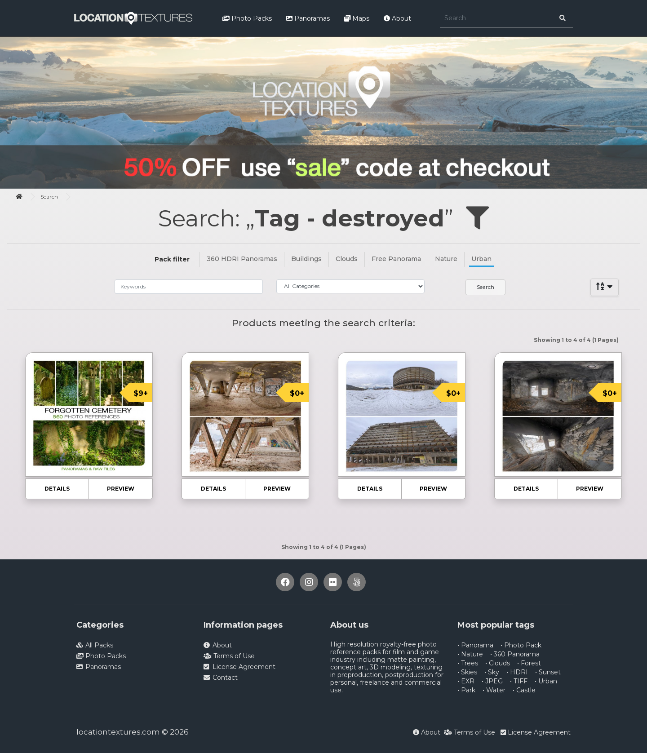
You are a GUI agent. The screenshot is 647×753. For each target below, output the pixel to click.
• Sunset (548, 672)
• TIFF (518, 681)
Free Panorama (396, 259)
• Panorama (475, 645)
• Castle (524, 690)
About (397, 18)
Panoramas (308, 18)
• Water (494, 690)
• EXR (465, 681)
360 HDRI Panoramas (242, 259)
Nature (446, 259)
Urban (481, 259)
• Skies (467, 672)
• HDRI (517, 672)
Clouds (347, 259)
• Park (466, 690)
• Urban (546, 681)
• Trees (467, 663)
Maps (356, 18)
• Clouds (497, 663)
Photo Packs (247, 18)
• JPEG (492, 681)
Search (49, 196)
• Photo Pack (521, 645)
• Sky (491, 672)
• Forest (529, 663)
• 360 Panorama (515, 654)
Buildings (306, 259)
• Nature (470, 654)
